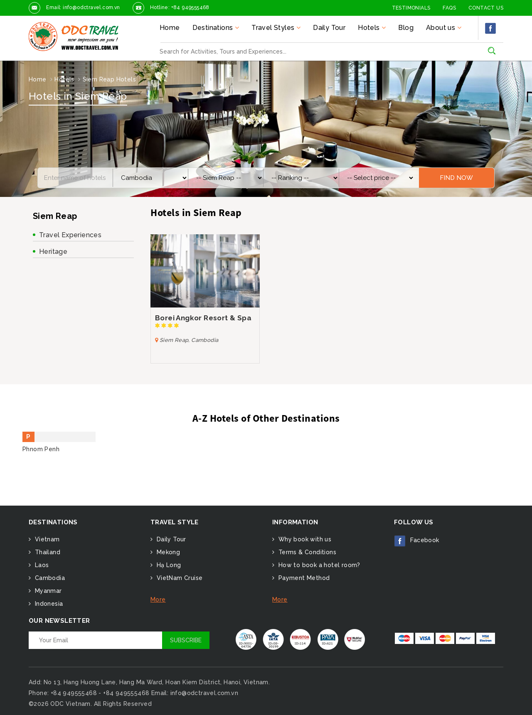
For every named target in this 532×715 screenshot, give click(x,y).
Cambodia (49, 578)
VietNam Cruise (178, 578)
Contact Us (485, 8)
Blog (406, 28)
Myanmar (47, 590)
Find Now (456, 178)
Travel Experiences (70, 235)
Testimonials (411, 8)
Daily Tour (329, 28)
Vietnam (46, 539)
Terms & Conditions (306, 552)
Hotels (64, 79)
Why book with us (303, 539)
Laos (41, 565)
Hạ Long (168, 565)
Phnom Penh (40, 449)
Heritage (53, 252)
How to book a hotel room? (318, 565)
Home (170, 28)
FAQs (449, 8)
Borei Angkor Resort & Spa (203, 318)
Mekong (167, 552)
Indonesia (48, 603)
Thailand (46, 552)
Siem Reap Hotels (109, 79)
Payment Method (303, 578)
